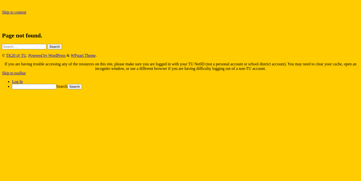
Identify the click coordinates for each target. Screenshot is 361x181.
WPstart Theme (83, 55)
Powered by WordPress (47, 55)
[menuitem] (185, 86)
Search (61, 86)
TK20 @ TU (16, 55)
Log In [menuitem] (17, 81)
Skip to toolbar (14, 73)
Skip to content (14, 12)
